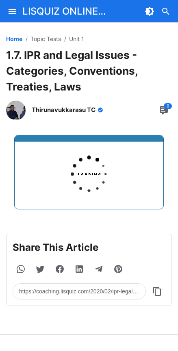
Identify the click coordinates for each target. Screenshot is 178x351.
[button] (21, 269)
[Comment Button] (164, 110)
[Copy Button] (157, 291)
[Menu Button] (12, 11)
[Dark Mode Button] (149, 11)
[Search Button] (166, 11)
